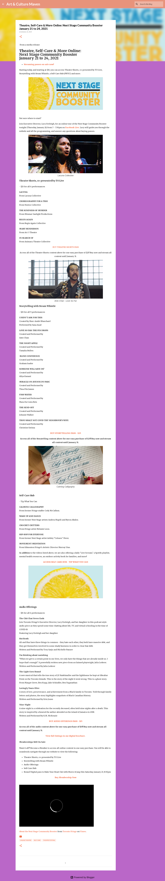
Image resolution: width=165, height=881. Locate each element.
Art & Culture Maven (23, 4)
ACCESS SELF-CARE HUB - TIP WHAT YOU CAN (65, 562)
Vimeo (83, 831)
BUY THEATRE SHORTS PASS (66, 247)
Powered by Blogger (82, 877)
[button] (20, 36)
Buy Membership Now (65, 777)
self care (37, 840)
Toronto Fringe (70, 831)
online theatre (25, 840)
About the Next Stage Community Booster (38, 831)
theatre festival (49, 840)
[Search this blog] (151, 4)
